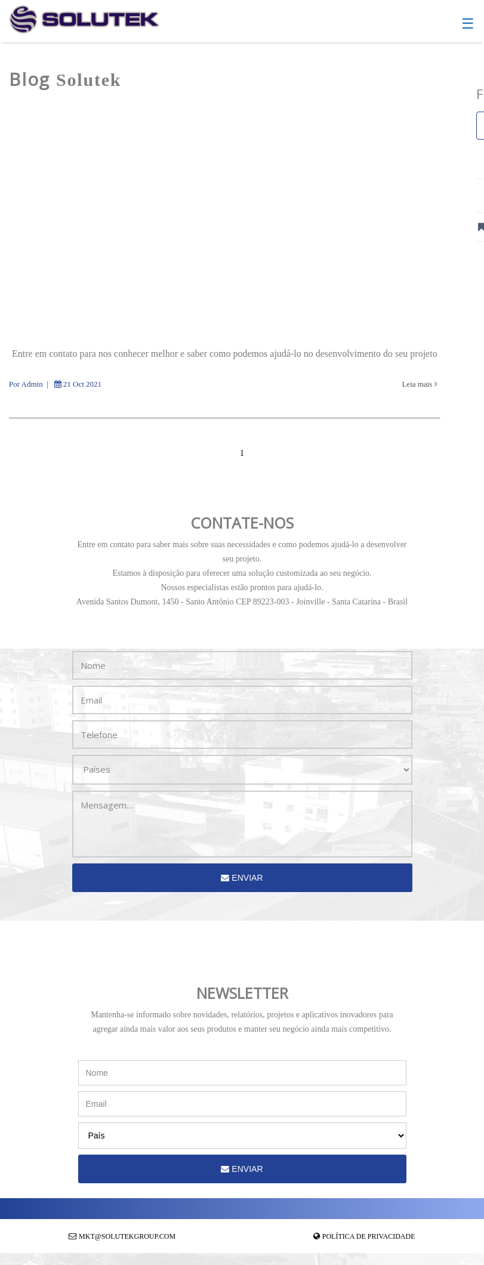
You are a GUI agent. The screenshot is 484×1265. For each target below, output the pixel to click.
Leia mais (419, 384)
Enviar (242, 878)
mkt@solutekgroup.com (127, 1236)
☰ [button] (467, 24)
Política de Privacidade (368, 1236)
